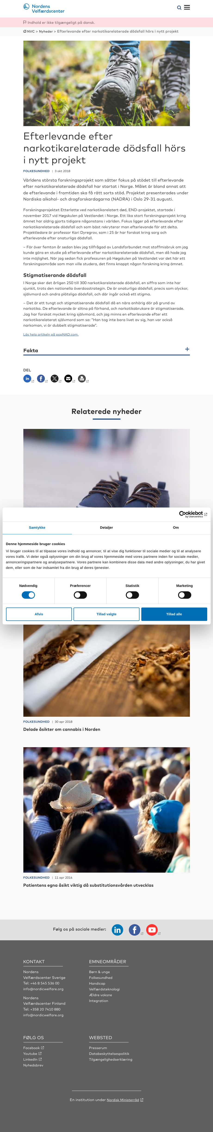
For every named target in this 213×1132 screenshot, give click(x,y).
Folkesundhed (101, 976)
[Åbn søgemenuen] (179, 8)
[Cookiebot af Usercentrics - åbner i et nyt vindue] (187, 514)
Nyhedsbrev (34, 1063)
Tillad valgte (106, 614)
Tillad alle (174, 614)
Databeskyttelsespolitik (110, 1052)
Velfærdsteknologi (105, 988)
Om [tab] (176, 528)
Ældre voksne (101, 993)
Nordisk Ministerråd (123, 1098)
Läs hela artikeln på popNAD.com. (54, 333)
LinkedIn (31, 1058)
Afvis (39, 614)
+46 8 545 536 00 (45, 982)
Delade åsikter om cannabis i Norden (68, 728)
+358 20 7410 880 (46, 1008)
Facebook (32, 1046)
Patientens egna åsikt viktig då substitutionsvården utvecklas (100, 884)
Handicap (97, 982)
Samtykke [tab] (37, 528)
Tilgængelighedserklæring (112, 1058)
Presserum (98, 1046)
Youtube (30, 1052)
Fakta (30, 350)
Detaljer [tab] (106, 528)
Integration (99, 999)
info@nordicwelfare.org (44, 988)
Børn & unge (100, 971)
